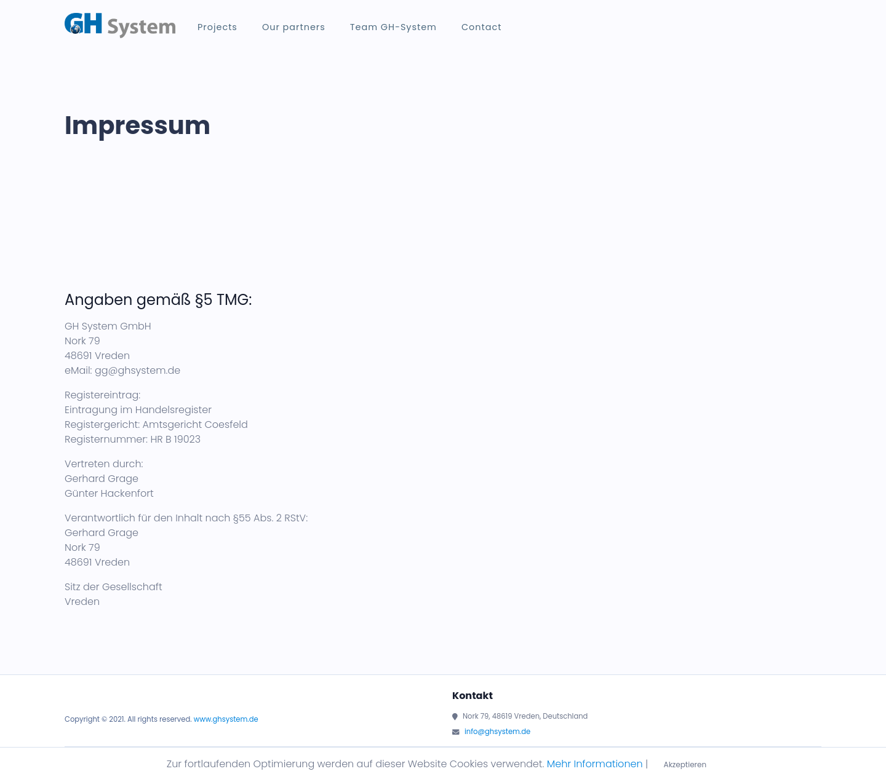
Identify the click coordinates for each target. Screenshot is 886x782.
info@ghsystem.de (497, 732)
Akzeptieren (685, 764)
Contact (481, 27)
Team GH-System (393, 27)
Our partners (293, 27)
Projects (217, 27)
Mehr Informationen (595, 764)
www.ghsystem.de (226, 719)
